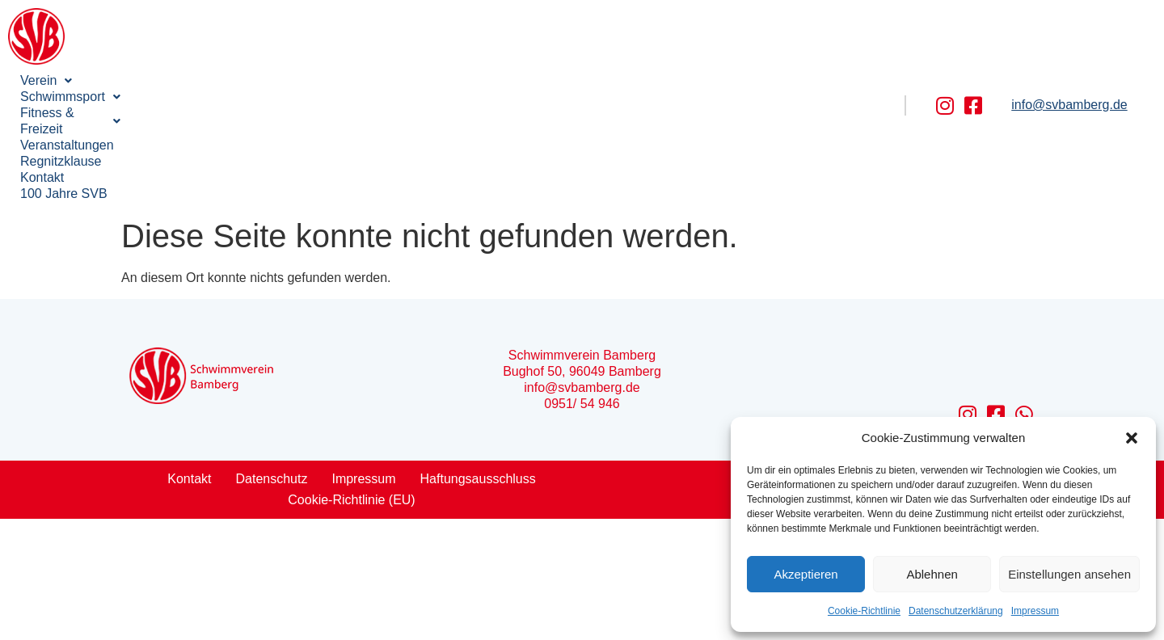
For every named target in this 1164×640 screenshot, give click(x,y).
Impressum (1035, 611)
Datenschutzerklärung (956, 611)
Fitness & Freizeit (278, 80)
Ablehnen (931, 574)
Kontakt (605, 80)
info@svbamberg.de (1069, 56)
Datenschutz (272, 382)
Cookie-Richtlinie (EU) (351, 403)
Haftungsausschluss (478, 382)
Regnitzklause (519, 80)
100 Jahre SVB (64, 96)
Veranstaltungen (407, 80)
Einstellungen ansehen (1069, 574)
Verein (46, 80)
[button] (1132, 438)
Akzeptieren (805, 574)
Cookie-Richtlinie (864, 611)
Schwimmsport (146, 80)
